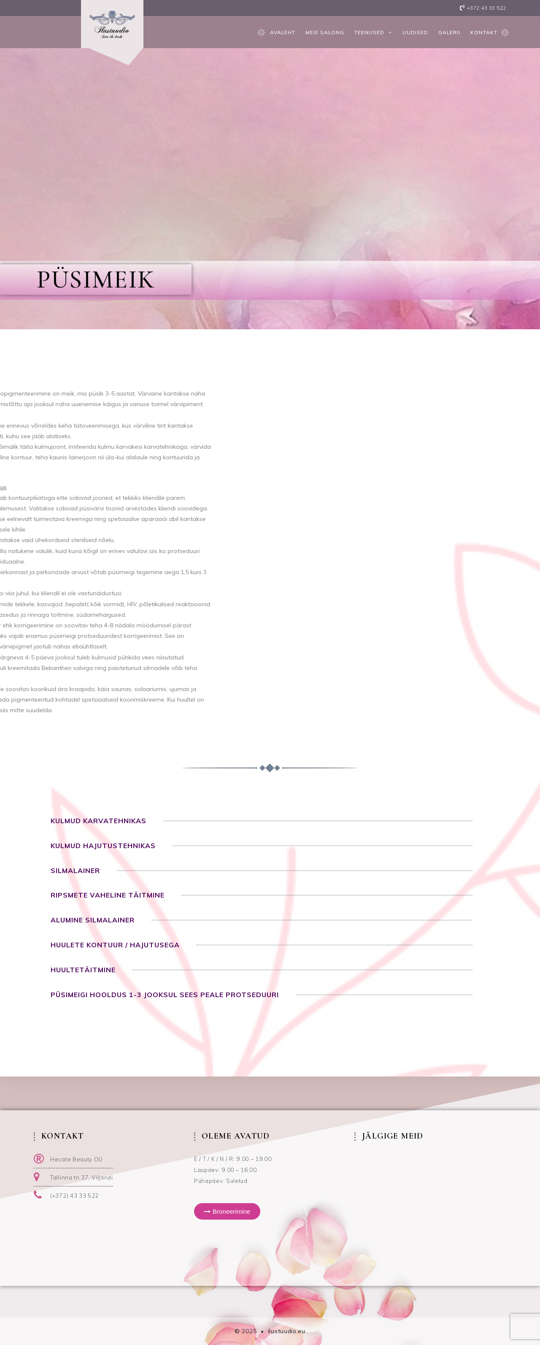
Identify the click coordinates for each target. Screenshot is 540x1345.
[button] (227, 1211)
